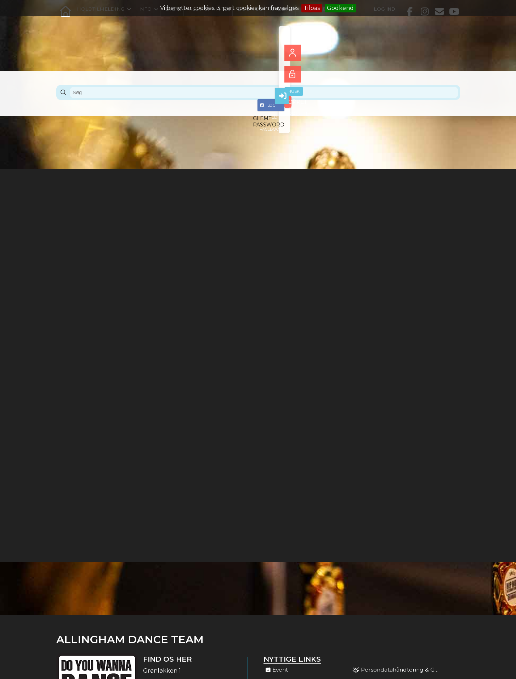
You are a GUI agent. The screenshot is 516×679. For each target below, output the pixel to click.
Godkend (340, 8)
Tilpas (312, 8)
